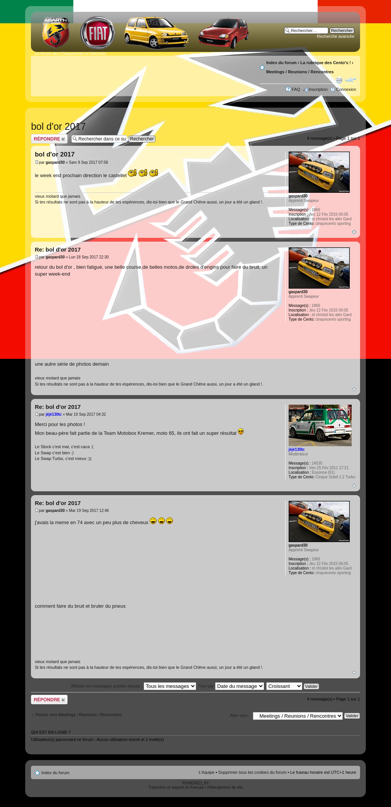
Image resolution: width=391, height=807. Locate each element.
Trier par (231, 686)
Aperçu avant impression (339, 79)
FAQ (296, 89)
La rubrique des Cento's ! (326, 62)
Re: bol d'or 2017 (58, 249)
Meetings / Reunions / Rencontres (300, 71)
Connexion (346, 89)
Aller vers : (240, 715)
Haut (354, 232)
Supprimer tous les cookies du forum (252, 772)
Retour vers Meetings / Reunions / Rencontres (79, 714)
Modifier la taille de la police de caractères (350, 79)
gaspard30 (55, 162)
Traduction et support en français (176, 787)
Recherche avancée (335, 36)
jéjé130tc (53, 414)
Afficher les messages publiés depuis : (133, 686)
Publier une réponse (49, 139)
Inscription (318, 89)
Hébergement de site (225, 787)
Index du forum (281, 62)
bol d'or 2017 (58, 126)
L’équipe (207, 772)
